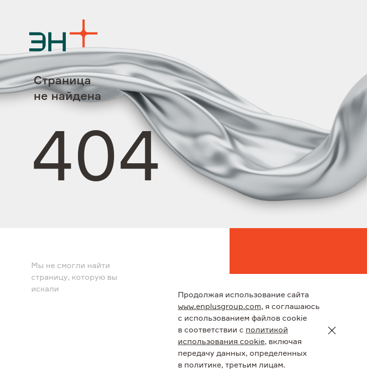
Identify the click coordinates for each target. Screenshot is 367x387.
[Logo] (63, 35)
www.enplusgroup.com (219, 307)
